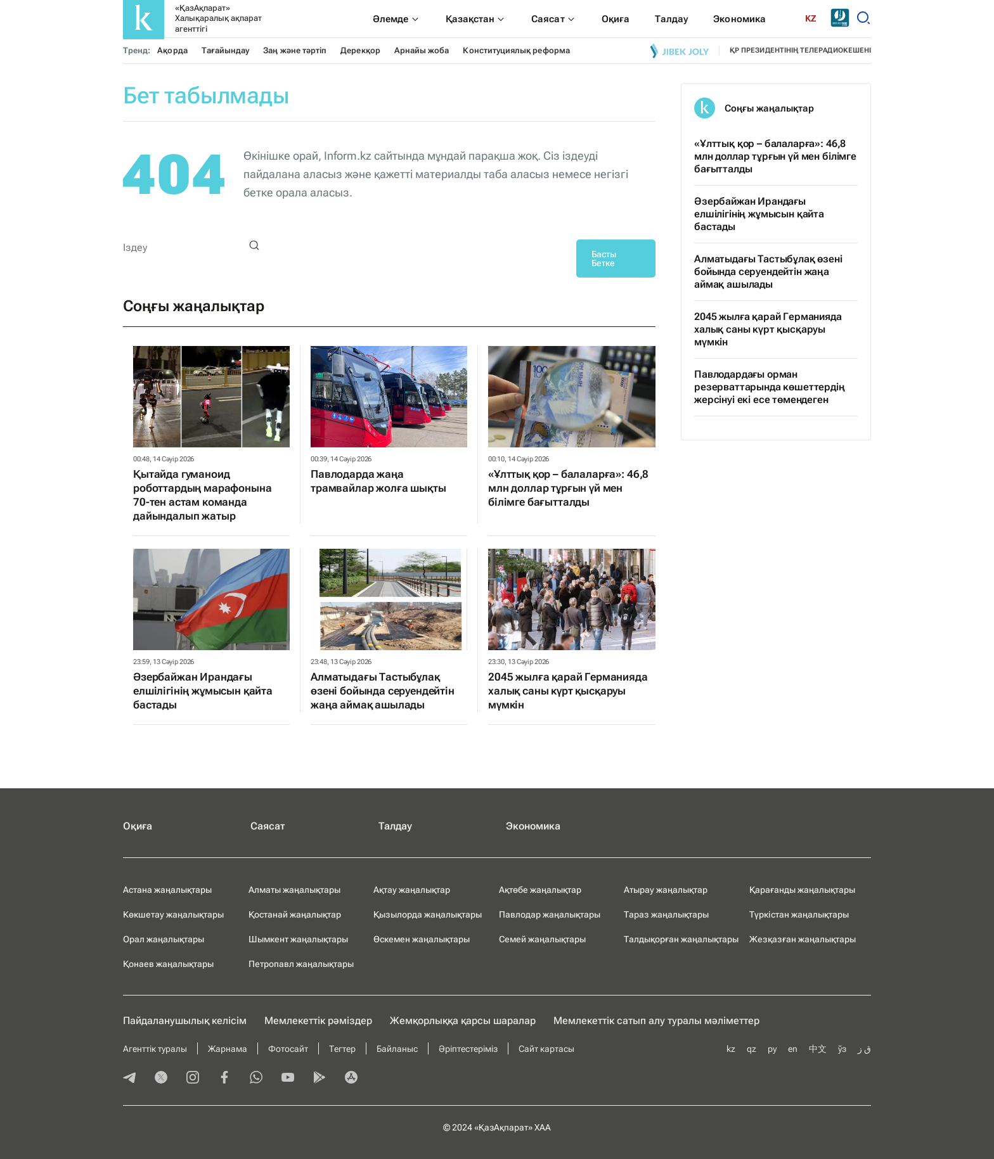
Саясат (267, 826)
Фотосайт (288, 1049)
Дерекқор (360, 50)
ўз (842, 1049)
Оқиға (137, 826)
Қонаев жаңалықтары (168, 964)
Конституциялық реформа (516, 50)
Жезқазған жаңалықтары (802, 939)
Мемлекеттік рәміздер (318, 1021)
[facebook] (224, 1078)
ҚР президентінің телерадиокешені (800, 50)
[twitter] (161, 1078)
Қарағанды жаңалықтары (802, 890)
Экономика (533, 826)
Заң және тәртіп (294, 50)
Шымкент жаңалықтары (298, 939)
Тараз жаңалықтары (666, 914)
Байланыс (397, 1049)
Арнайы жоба (421, 50)
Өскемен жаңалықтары (421, 939)
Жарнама (227, 1049)
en (792, 1049)
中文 (818, 1049)
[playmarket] (319, 1078)
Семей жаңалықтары (542, 939)
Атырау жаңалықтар (665, 890)
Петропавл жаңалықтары (301, 964)
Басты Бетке (603, 258)
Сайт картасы (546, 1049)
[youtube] (287, 1078)
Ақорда (172, 50)
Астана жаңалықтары (167, 890)
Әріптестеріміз (468, 1049)
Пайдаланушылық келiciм (185, 1021)
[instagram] (192, 1078)
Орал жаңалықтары (163, 939)
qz (751, 1049)
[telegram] (129, 1078)
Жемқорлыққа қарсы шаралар (463, 1021)
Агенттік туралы (155, 1049)
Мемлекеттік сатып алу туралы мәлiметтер (656, 1021)
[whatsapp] (256, 1078)
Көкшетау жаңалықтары (173, 914)
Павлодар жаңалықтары (549, 914)
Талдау (395, 826)
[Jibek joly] (679, 50)
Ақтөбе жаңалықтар (540, 890)
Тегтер (342, 1049)
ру (772, 1049)
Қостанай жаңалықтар (294, 914)
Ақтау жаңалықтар (411, 890)
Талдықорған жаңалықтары (681, 939)
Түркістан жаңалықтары (799, 914)
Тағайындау (226, 50)
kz (730, 1049)
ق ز (864, 1049)
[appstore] (351, 1078)
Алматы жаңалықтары (294, 890)
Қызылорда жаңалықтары (427, 914)
